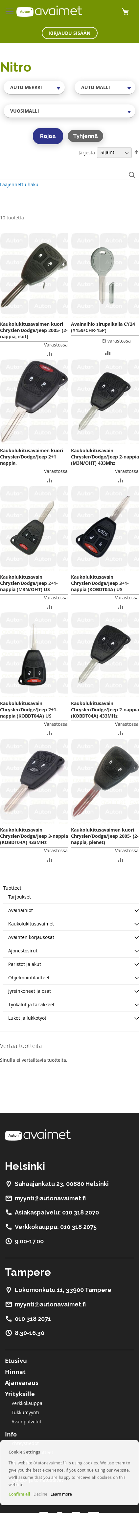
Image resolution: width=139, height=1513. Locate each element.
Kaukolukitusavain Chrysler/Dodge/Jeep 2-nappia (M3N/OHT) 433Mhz (105, 456)
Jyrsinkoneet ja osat (29, 991)
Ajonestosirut (22, 950)
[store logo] (49, 11)
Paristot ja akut (24, 964)
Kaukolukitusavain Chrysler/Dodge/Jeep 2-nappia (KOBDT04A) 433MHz (105, 709)
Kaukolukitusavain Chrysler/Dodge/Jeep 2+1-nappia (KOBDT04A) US (29, 709)
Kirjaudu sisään (69, 33)
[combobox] (34, 87)
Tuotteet (12, 888)
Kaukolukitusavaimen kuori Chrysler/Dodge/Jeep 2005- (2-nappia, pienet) (105, 836)
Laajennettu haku (19, 184)
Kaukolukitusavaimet (31, 924)
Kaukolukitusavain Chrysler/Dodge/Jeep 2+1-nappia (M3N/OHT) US (29, 583)
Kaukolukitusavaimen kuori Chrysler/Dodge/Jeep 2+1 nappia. (31, 456)
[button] (50, 353)
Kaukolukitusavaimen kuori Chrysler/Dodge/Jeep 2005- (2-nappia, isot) (34, 330)
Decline (40, 1494)
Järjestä (87, 152)
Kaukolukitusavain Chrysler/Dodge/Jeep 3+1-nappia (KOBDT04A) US (100, 583)
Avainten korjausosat (31, 937)
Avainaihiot (20, 910)
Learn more (61, 1494)
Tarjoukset (19, 897)
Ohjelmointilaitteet (29, 977)
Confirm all (19, 1494)
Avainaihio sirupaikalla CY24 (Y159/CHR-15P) (103, 327)
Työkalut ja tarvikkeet (31, 1004)
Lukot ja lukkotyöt (27, 1018)
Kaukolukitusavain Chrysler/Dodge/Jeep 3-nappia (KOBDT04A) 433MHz (34, 836)
